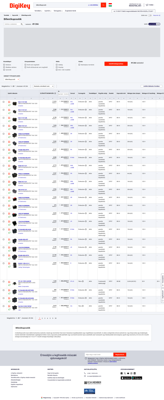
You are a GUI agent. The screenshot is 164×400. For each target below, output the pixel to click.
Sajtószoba (14, 386)
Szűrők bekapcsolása (116, 64)
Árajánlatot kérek (70, 11)
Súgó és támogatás (53, 373)
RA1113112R (22, 118)
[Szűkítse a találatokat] (12, 24)
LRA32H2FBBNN (23, 221)
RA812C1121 (22, 166)
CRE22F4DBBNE (23, 142)
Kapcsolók (15, 15)
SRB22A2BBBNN (23, 205)
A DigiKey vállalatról (16, 373)
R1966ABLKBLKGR (24, 229)
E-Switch (20, 106)
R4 (71, 149)
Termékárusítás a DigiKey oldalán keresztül (23, 377)
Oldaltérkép (14, 382)
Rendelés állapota (52, 375)
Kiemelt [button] (44, 86)
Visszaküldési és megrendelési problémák (59, 380)
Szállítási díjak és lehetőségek (55, 377)
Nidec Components (23, 286)
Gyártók (47, 11)
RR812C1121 (22, 182)
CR (71, 141)
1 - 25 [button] (12, 86)
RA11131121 (22, 110)
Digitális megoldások (17, 384)
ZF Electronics (22, 137)
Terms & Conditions (37, 398)
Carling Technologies (24, 267)
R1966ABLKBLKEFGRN (26, 290)
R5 (71, 255)
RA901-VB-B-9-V (23, 263)
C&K (19, 310)
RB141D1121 (22, 190)
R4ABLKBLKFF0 (23, 150)
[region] (82, 395)
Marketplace (14, 375)
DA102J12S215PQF (24, 306)
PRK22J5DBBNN (23, 174)
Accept (125, 395)
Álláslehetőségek (15, 380)
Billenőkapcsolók (26, 15)
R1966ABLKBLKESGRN (26, 298)
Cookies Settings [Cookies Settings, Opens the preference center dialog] (111, 395)
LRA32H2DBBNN (23, 247)
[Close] (160, 395)
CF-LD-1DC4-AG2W (24, 281)
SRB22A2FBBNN (23, 134)
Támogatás (57, 11)
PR (71, 173)
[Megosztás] (156, 15)
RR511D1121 (22, 126)
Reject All (140, 395)
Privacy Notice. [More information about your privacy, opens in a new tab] (50, 398)
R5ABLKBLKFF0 (23, 255)
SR (71, 133)
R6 (71, 239)
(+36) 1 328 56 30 (90, 374)
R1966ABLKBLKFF (24, 158)
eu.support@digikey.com (92, 376)
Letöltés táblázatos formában (151, 86)
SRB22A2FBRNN (23, 197)
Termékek (38, 11)
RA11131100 (22, 102)
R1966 (72, 157)
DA (71, 306)
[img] (20, 6)
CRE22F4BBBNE (23, 213)
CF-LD (72, 281)
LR (71, 221)
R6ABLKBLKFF (23, 239)
